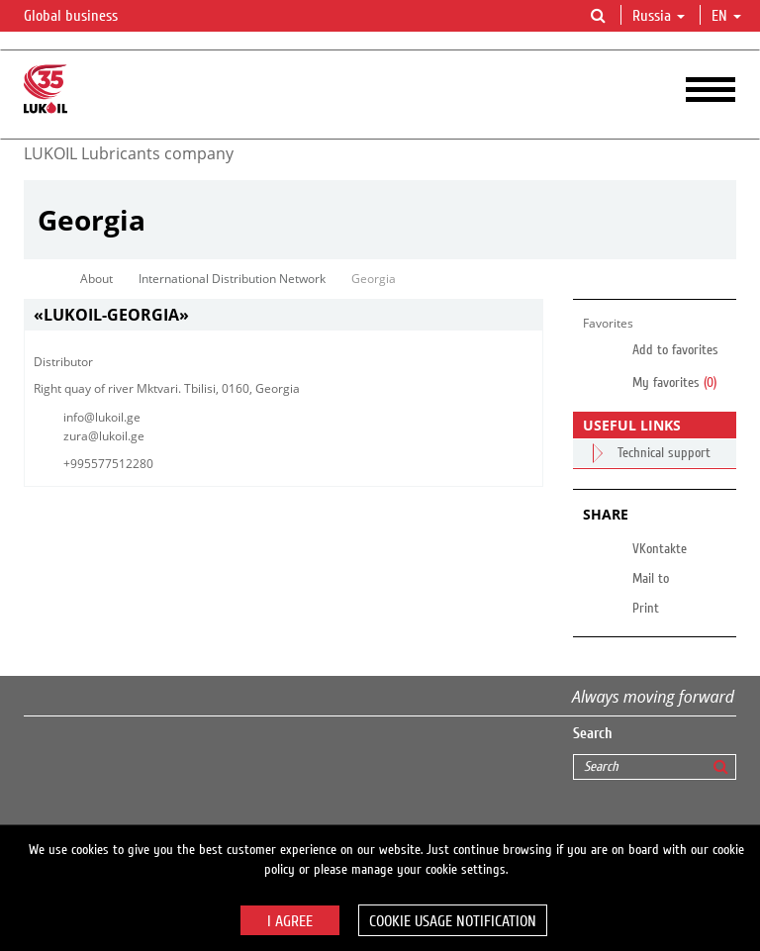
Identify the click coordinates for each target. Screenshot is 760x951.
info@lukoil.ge (102, 417)
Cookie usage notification (452, 921)
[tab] (283, 315)
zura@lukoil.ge (103, 435)
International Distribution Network (232, 278)
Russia (658, 16)
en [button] (726, 16)
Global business (83, 17)
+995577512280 (108, 463)
